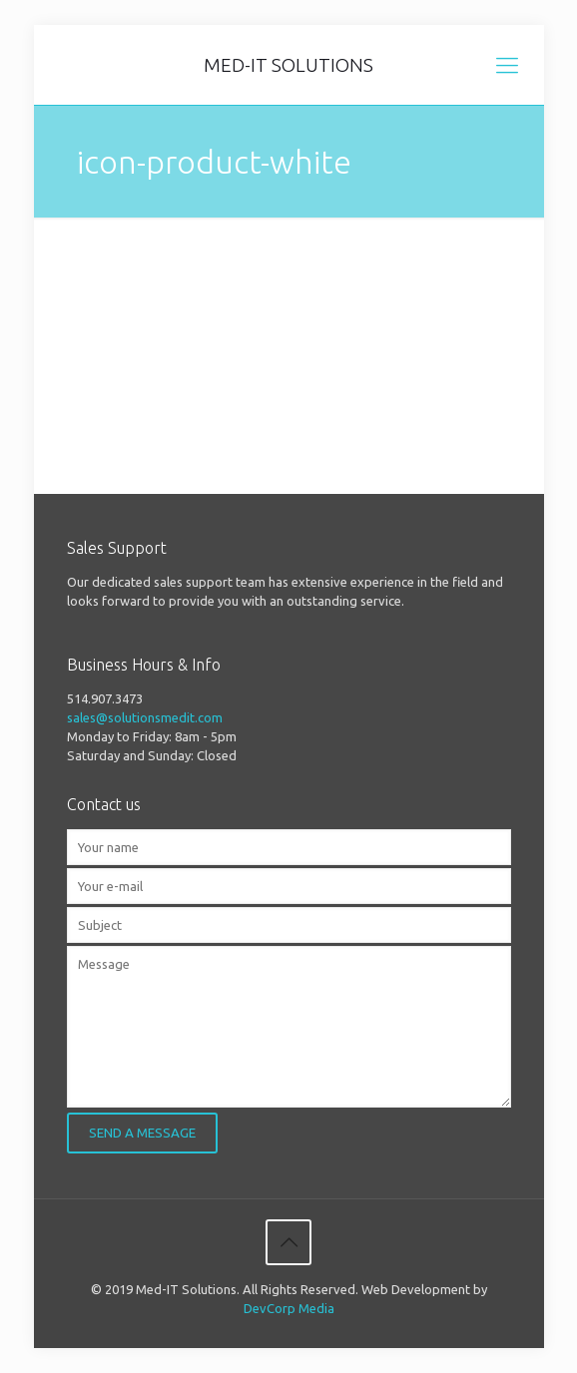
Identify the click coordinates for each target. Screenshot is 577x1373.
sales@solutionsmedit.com (145, 717)
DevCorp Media (289, 1308)
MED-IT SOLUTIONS (288, 65)
